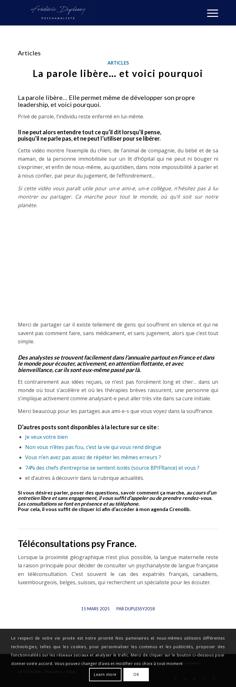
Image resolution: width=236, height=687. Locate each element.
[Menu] (209, 12)
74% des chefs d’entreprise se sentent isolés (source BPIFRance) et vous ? (112, 467)
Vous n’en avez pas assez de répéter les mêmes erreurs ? (93, 457)
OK (136, 674)
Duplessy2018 (140, 608)
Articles (118, 63)
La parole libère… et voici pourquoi (118, 73)
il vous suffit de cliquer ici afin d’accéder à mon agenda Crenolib (116, 509)
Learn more (105, 674)
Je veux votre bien (46, 436)
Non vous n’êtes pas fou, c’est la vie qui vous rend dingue (93, 447)
